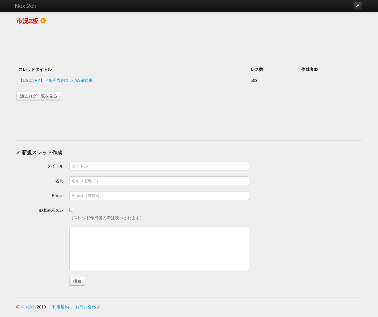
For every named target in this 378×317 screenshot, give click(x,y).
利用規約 (60, 307)
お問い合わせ (87, 307)
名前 (59, 180)
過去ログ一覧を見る (38, 96)
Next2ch (25, 6)
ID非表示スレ (51, 210)
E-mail (57, 195)
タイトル (55, 166)
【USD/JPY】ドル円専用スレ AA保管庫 (55, 80)
